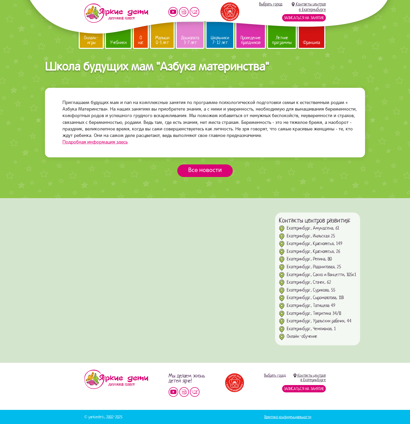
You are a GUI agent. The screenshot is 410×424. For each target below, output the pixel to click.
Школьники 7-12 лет (220, 40)
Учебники (118, 42)
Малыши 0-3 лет (162, 40)
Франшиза (311, 42)
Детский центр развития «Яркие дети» (116, 13)
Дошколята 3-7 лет (190, 40)
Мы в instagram (184, 12)
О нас (141, 40)
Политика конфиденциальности (287, 417)
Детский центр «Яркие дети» (116, 379)
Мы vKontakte (195, 12)
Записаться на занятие (304, 17)
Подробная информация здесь (95, 142)
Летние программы (282, 40)
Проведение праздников (251, 40)
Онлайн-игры (91, 40)
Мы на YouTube (173, 12)
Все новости (205, 170)
